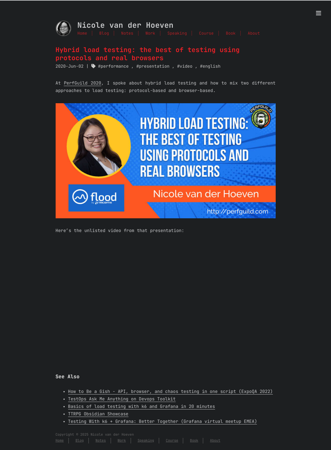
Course (172, 440)
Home (82, 33)
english (211, 66)
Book (194, 440)
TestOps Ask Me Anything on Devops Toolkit (122, 399)
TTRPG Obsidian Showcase (98, 414)
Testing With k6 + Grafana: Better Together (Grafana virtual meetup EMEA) (162, 421)
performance (115, 66)
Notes (127, 33)
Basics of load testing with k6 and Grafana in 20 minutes (141, 406)
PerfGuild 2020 (82, 83)
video (186, 66)
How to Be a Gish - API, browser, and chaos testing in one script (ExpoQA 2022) (170, 391)
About (215, 440)
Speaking (146, 440)
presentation (154, 66)
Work (122, 440)
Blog (104, 33)
